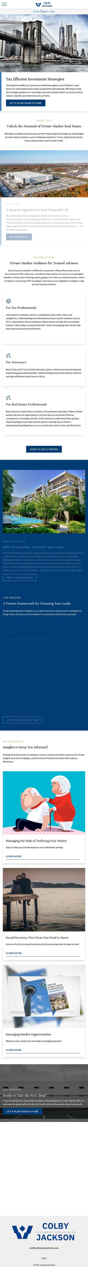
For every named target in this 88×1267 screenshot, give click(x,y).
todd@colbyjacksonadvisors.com (44, 1248)
